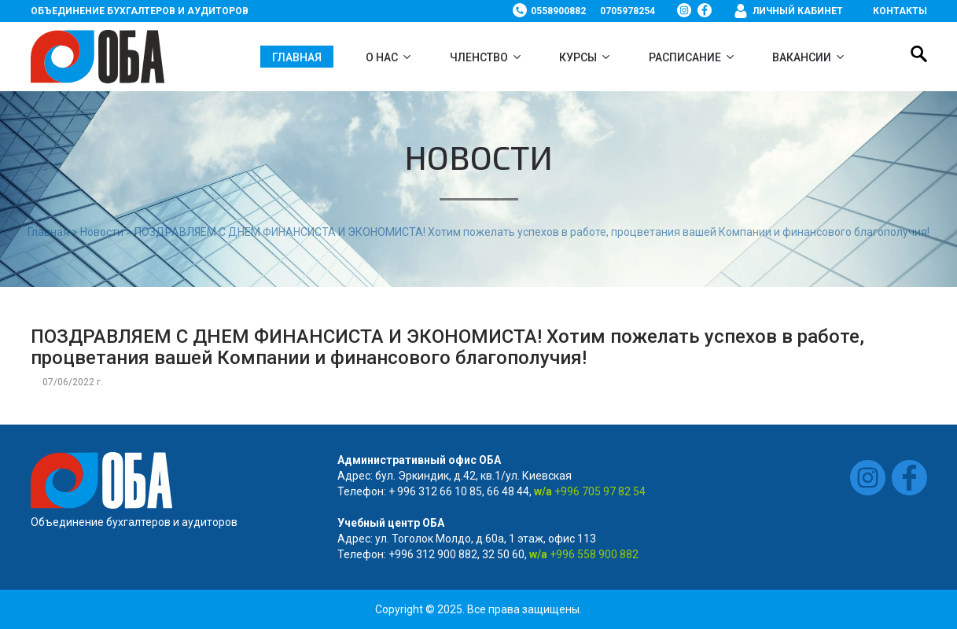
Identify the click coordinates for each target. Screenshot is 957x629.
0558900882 (558, 11)
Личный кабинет (798, 11)
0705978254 (627, 11)
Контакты (900, 11)
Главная (297, 57)
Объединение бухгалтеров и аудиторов (139, 11)
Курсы (578, 57)
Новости (101, 232)
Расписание (685, 57)
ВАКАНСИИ (801, 57)
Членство (479, 57)
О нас (382, 57)
